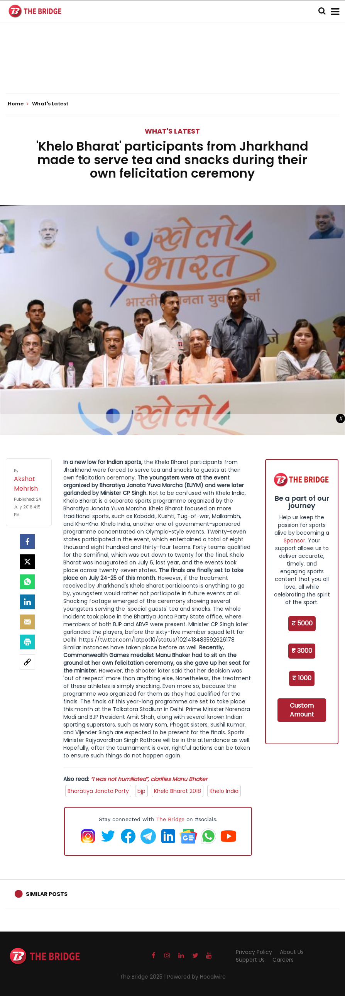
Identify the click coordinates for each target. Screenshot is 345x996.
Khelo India (224, 791)
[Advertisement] (172, 69)
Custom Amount (302, 710)
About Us (292, 952)
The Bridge (170, 819)
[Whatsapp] (27, 581)
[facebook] (27, 541)
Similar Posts (47, 894)
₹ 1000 (301, 678)
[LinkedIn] (27, 602)
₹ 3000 (301, 650)
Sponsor (294, 540)
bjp (141, 791)
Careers (283, 960)
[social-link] (27, 662)
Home (18, 103)
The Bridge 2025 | (143, 977)
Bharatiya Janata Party (98, 791)
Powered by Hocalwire (196, 977)
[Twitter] (27, 561)
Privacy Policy (254, 952)
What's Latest (172, 131)
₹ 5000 (302, 623)
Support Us (250, 960)
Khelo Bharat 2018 (177, 791)
